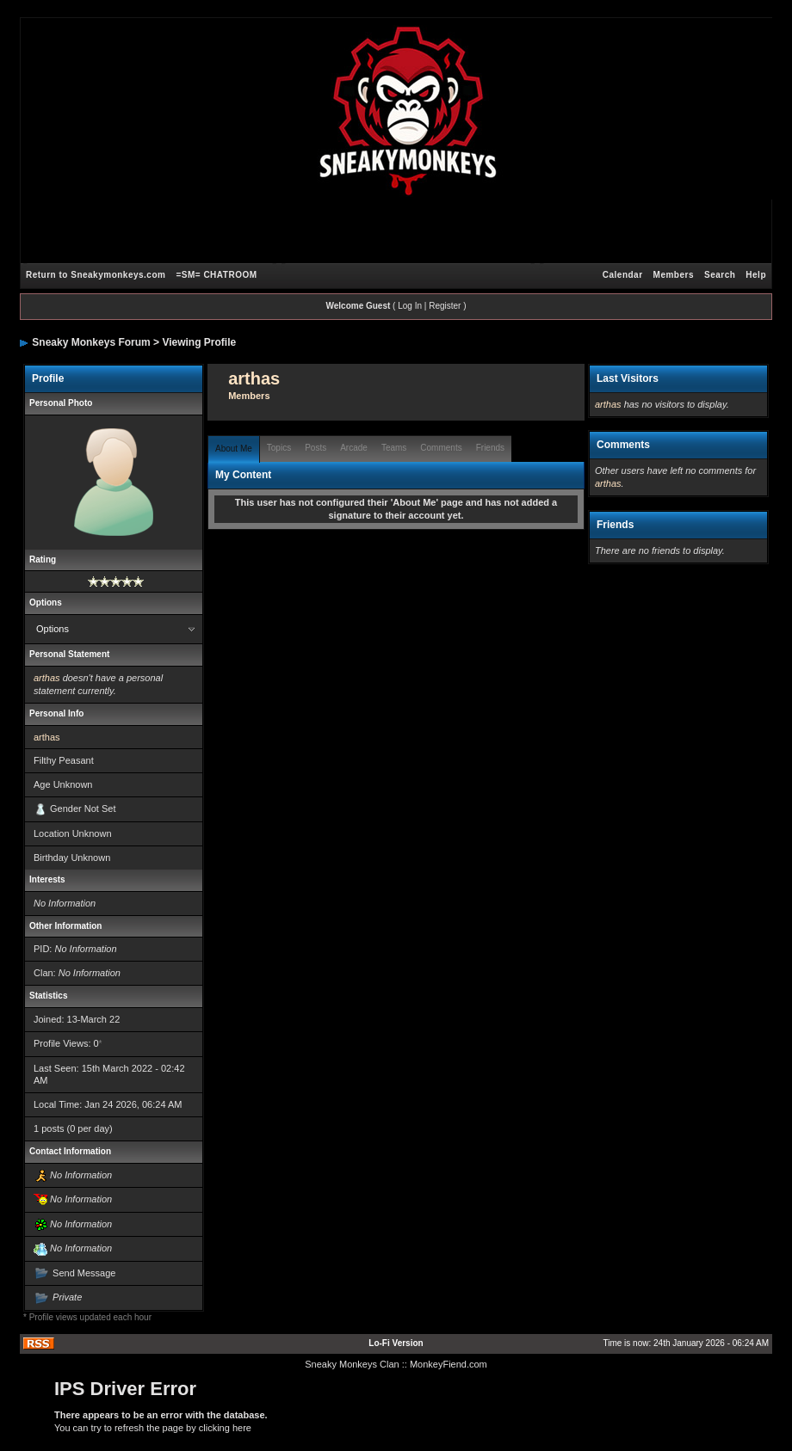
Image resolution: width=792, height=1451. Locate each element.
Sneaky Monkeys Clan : (355, 1364)
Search (719, 275)
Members (673, 275)
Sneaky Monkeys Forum (91, 342)
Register (445, 305)
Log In (410, 305)
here (241, 1428)
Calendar (623, 275)
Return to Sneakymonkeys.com (95, 275)
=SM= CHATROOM (216, 275)
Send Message (84, 1273)
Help (756, 275)
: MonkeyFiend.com (446, 1364)
